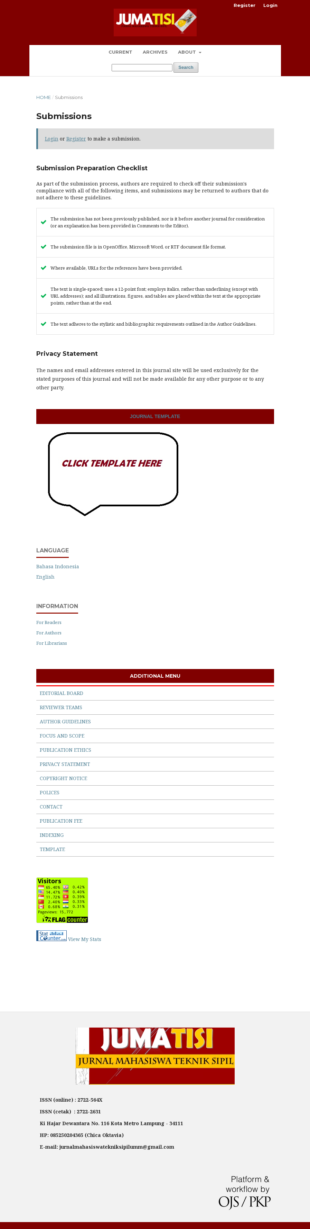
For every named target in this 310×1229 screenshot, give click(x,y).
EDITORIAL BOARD (61, 693)
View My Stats (84, 939)
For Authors (49, 633)
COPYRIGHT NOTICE (63, 778)
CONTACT (51, 806)
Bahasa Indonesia (57, 566)
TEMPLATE (52, 849)
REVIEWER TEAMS (61, 707)
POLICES (49, 792)
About (187, 52)
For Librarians (51, 643)
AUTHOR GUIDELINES (65, 721)
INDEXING (52, 835)
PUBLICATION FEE (61, 820)
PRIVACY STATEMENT (65, 764)
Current (120, 52)
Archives (155, 52)
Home (43, 97)
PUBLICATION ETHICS (65, 750)
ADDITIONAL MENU (155, 676)
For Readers (49, 622)
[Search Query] (142, 67)
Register (244, 5)
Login (270, 5)
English (45, 576)
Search (185, 67)
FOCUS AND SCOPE (62, 735)
